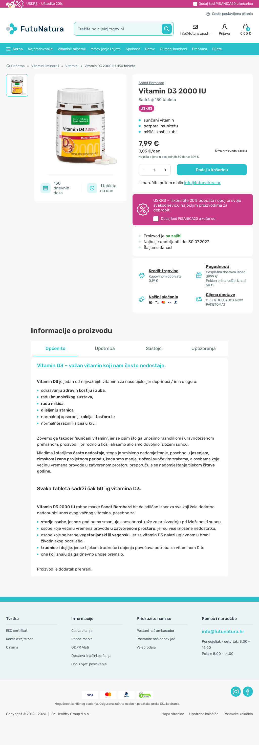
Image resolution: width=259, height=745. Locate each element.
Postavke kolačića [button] (238, 714)
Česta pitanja (82, 631)
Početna (15, 66)
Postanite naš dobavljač (156, 639)
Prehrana (199, 49)
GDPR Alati (80, 647)
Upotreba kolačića (204, 714)
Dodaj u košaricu (212, 169)
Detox (150, 49)
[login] (224, 29)
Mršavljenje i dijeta (106, 49)
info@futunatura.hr (202, 182)
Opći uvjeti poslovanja (89, 664)
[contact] (195, 29)
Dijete (217, 49)
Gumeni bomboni (173, 49)
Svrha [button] (14, 49)
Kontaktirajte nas (19, 639)
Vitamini (71, 66)
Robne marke (82, 639)
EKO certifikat (16, 631)
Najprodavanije (40, 49)
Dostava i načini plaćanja (91, 656)
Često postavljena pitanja (229, 14)
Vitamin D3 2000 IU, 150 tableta (109, 66)
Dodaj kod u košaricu (226, 4)
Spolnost (133, 49)
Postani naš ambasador (155, 631)
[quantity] (154, 169)
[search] (124, 29)
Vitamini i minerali (71, 49)
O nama (12, 647)
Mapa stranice (172, 714)
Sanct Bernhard (151, 83)
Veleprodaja (146, 647)
